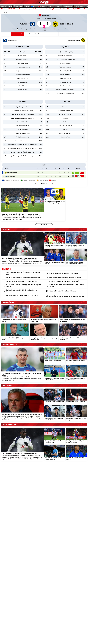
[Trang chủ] (4, 12)
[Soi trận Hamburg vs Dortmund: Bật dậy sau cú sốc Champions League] (54, 204)
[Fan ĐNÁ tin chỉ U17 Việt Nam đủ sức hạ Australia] (54, 356)
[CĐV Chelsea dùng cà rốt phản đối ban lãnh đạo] (54, 397)
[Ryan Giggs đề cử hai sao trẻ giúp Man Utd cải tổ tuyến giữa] (24, 273)
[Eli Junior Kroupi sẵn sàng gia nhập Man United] (67, 273)
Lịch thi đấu (3, 6)
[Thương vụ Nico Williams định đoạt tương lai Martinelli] (54, 436)
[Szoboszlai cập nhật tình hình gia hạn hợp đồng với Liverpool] (24, 291)
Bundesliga (44, 15)
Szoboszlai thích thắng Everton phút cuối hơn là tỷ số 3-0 (61, 9)
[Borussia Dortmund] (70, 24)
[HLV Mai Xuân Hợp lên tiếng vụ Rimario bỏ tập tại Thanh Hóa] (54, 373)
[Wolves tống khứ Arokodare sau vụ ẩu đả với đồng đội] (24, 295)
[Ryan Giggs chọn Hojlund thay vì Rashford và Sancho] (67, 278)
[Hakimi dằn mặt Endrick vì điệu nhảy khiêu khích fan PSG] (67, 296)
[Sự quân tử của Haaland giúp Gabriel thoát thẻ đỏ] (67, 281)
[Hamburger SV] (18, 24)
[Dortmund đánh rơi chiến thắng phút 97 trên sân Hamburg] (22, 204)
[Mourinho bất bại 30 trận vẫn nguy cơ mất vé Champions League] (24, 286)
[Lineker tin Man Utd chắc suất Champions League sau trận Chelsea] (67, 286)
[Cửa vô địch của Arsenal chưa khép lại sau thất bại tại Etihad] (73, 314)
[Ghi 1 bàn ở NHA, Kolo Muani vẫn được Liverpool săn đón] (22, 248)
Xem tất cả (44, 183)
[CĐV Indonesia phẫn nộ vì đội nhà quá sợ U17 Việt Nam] (76, 373)
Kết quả (10, 6)
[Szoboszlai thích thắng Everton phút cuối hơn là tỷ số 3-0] (76, 240)
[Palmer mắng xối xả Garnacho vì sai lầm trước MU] (54, 257)
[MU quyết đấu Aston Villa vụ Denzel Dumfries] (67, 291)
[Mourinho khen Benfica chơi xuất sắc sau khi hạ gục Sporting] (44, 314)
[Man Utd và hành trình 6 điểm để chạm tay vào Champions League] (54, 240)
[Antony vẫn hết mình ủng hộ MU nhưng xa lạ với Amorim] (15, 332)
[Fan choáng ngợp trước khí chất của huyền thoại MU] (54, 413)
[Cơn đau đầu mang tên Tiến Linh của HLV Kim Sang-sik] (76, 356)
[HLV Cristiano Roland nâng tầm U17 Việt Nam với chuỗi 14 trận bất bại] (76, 257)
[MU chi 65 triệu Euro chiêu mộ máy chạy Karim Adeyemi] (24, 278)
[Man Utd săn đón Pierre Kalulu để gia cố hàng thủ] (24, 281)
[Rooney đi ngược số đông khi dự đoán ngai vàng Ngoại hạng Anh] (44, 332)
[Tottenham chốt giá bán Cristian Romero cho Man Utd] (15, 314)
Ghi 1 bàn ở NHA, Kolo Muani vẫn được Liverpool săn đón (25, 9)
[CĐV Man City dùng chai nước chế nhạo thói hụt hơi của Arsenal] (76, 413)
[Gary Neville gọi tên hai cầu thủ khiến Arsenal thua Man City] (73, 332)
